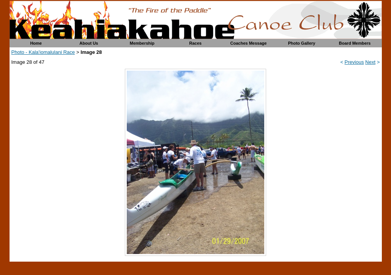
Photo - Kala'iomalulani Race (43, 52)
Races (195, 43)
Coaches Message (248, 43)
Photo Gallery (301, 43)
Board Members (355, 43)
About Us (88, 43)
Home (36, 43)
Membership (142, 43)
